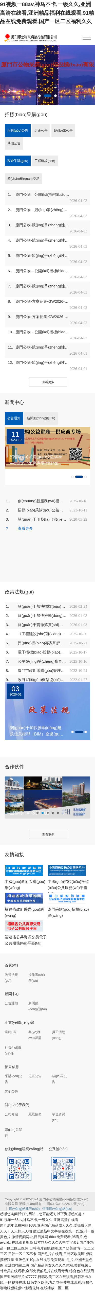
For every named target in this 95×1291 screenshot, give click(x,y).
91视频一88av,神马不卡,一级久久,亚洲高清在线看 (39, 1220)
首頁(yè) (11, 965)
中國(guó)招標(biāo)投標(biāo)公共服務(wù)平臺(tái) (68, 887)
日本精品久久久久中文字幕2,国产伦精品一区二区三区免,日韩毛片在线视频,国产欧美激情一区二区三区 (47, 1248)
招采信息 (12, 1067)
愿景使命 (35, 1114)
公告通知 (14, 418)
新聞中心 (12, 994)
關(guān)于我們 (17, 1105)
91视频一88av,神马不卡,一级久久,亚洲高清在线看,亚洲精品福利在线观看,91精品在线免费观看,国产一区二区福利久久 (47, 12)
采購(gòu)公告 (17, 130)
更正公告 (41, 130)
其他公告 (14, 143)
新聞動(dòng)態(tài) (41, 418)
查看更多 (48, 382)
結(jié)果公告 (63, 130)
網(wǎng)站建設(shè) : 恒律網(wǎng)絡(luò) (40, 1209)
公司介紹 (11, 1114)
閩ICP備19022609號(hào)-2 (67, 1204)
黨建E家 (11, 1032)
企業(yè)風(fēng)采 (19, 1022)
